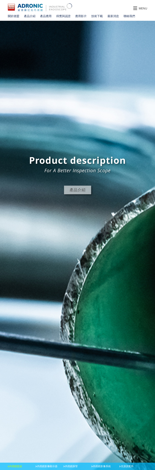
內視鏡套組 (15, 466)
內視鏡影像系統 (102, 466)
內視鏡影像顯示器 (47, 466)
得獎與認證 (63, 16)
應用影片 (81, 16)
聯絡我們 (129, 16)
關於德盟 (13, 16)
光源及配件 (127, 466)
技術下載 (97, 16)
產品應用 (46, 16)
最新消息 (113, 16)
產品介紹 (29, 16)
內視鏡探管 (71, 466)
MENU (140, 8)
